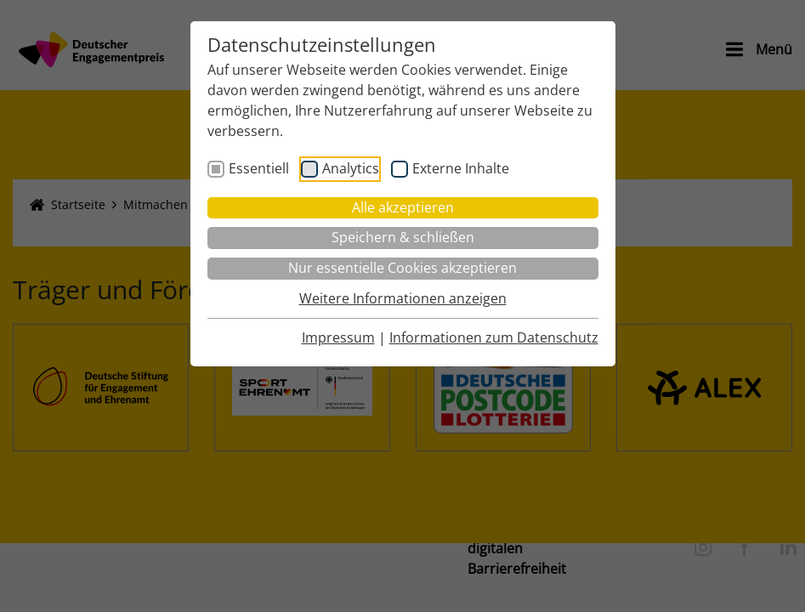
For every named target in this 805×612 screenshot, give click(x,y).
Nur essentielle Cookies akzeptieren (402, 267)
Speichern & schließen (403, 237)
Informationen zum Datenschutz (493, 337)
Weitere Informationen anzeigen (403, 298)
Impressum (338, 337)
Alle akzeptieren (403, 207)
